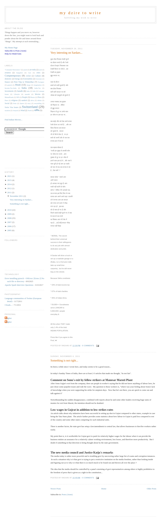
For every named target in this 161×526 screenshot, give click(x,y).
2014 (9, 184)
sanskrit (24, 100)
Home (103, 488)
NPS (17, 97)
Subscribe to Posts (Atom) (15, 51)
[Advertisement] (87, 29)
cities (38, 73)
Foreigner (41, 82)
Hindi (18, 84)
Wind (23, 110)
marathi (27, 94)
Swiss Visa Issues (11, 107)
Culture (38, 76)
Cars (29, 73)
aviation (8, 73)
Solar (15, 103)
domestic (8, 79)
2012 (9, 188)
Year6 (29, 110)
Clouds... (8, 305)
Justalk (20, 91)
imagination (38, 85)
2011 (9, 192)
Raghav (9, 318)
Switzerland (30, 107)
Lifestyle (17, 94)
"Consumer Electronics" (13, 70)
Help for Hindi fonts (13, 54)
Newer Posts (55, 488)
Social (7, 103)
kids (34, 91)
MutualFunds (9, 97)
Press (40, 97)
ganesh (9, 85)
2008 (9, 218)
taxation (7, 110)
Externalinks (27, 79)
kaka (28, 91)
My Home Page (11, 47)
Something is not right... (64, 360)
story (29, 103)
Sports (22, 103)
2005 (9, 230)
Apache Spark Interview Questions (19, 285)
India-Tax (37, 88)
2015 (9, 180)
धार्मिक (36, 110)
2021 (9, 176)
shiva (32, 100)
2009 (9, 214)
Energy (17, 79)
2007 (9, 222)
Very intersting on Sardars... (66, 52)
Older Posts (151, 488)
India (24, 88)
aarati (25, 70)
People (24, 97)
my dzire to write (81, 13)
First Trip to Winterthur (24, 82)
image (29, 85)
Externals (39, 79)
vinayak (15, 110)
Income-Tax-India (11, 88)
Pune (6, 100)
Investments (9, 91)
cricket (28, 76)
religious (14, 100)
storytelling (38, 103)
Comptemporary (13, 75)
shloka (39, 100)
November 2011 (16, 196)
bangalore (19, 73)
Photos (32, 97)
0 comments (88, 346)
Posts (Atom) (67, 494)
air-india (33, 70)
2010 (9, 210)
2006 (9, 226)
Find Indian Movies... (13, 119)
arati (40, 70)
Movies (37, 94)
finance (7, 82)
